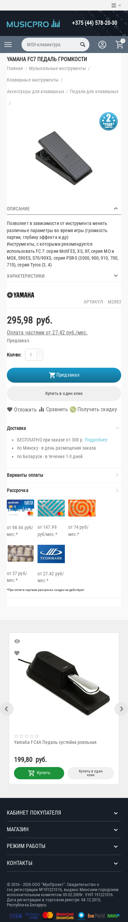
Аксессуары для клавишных (35, 91)
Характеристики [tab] (63, 276)
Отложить (22, 410)
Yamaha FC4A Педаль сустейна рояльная (56, 742)
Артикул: (94, 302)
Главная (15, 68)
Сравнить (53, 409)
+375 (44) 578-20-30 (94, 23)
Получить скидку (93, 409)
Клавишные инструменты (33, 80)
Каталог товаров (8, 44)
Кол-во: (14, 355)
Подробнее (96, 439)
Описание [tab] (63, 208)
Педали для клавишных (94, 91)
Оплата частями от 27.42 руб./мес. (47, 332)
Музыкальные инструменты (57, 68)
